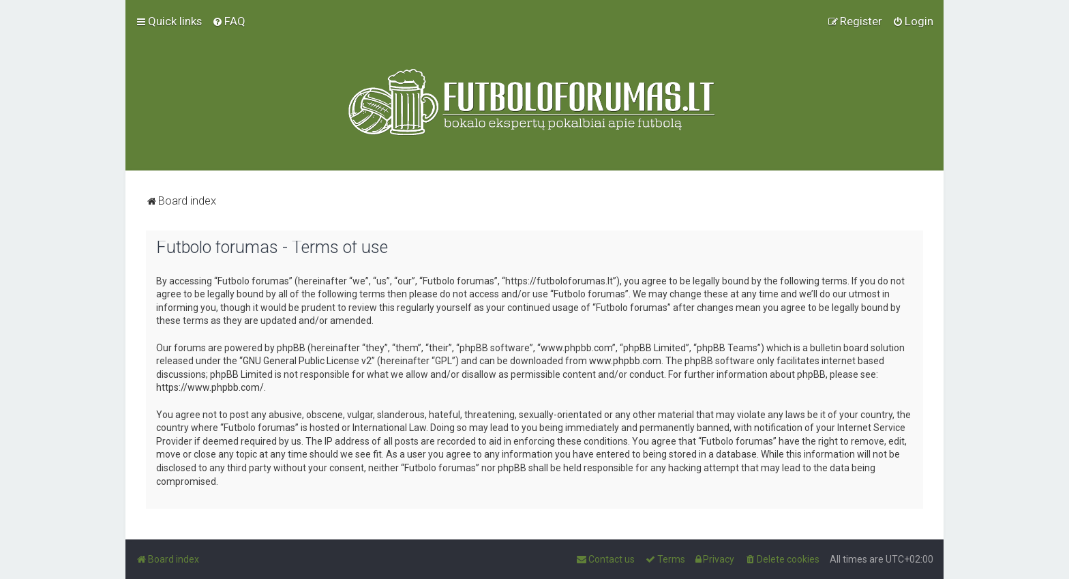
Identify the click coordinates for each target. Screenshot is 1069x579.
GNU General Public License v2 (307, 360)
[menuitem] (228, 21)
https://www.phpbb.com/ (210, 387)
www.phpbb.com (625, 360)
